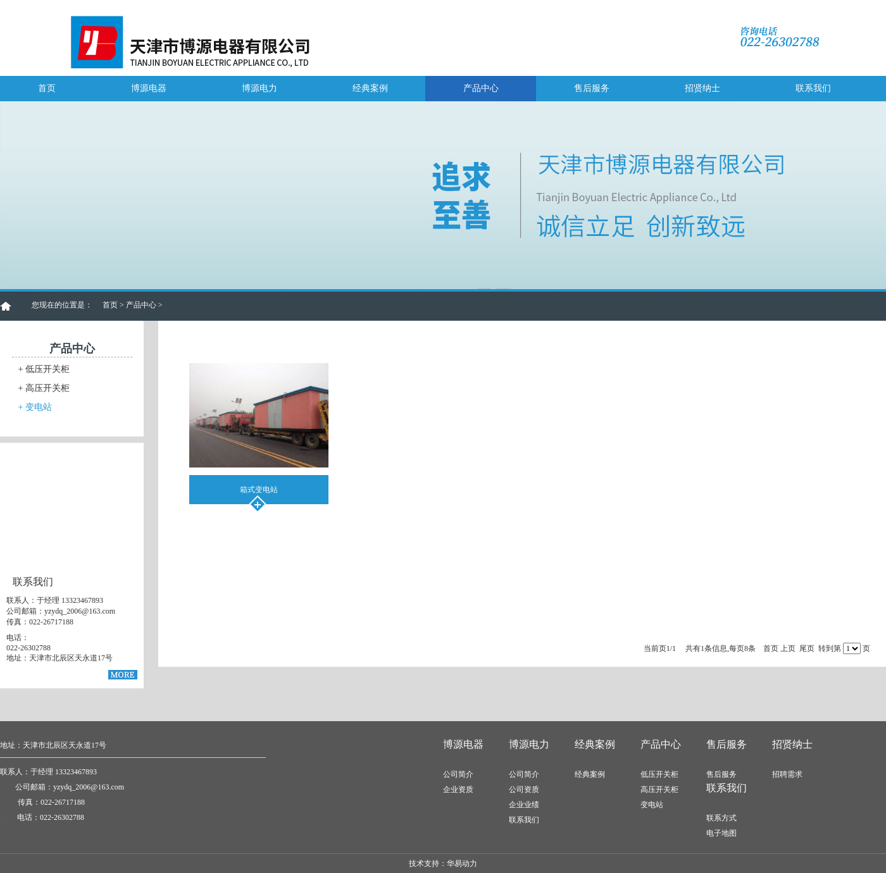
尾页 (806, 648)
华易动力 (462, 863)
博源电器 (148, 88)
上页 (788, 648)
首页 (47, 88)
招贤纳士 (702, 88)
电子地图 (721, 833)
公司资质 (524, 789)
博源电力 (259, 88)
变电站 (35, 407)
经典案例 (370, 88)
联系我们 (813, 88)
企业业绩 (524, 804)
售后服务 (591, 88)
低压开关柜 (44, 369)
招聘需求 (787, 774)
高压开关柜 (44, 388)
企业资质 (458, 789)
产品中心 (481, 88)
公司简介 (458, 774)
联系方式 (721, 818)
